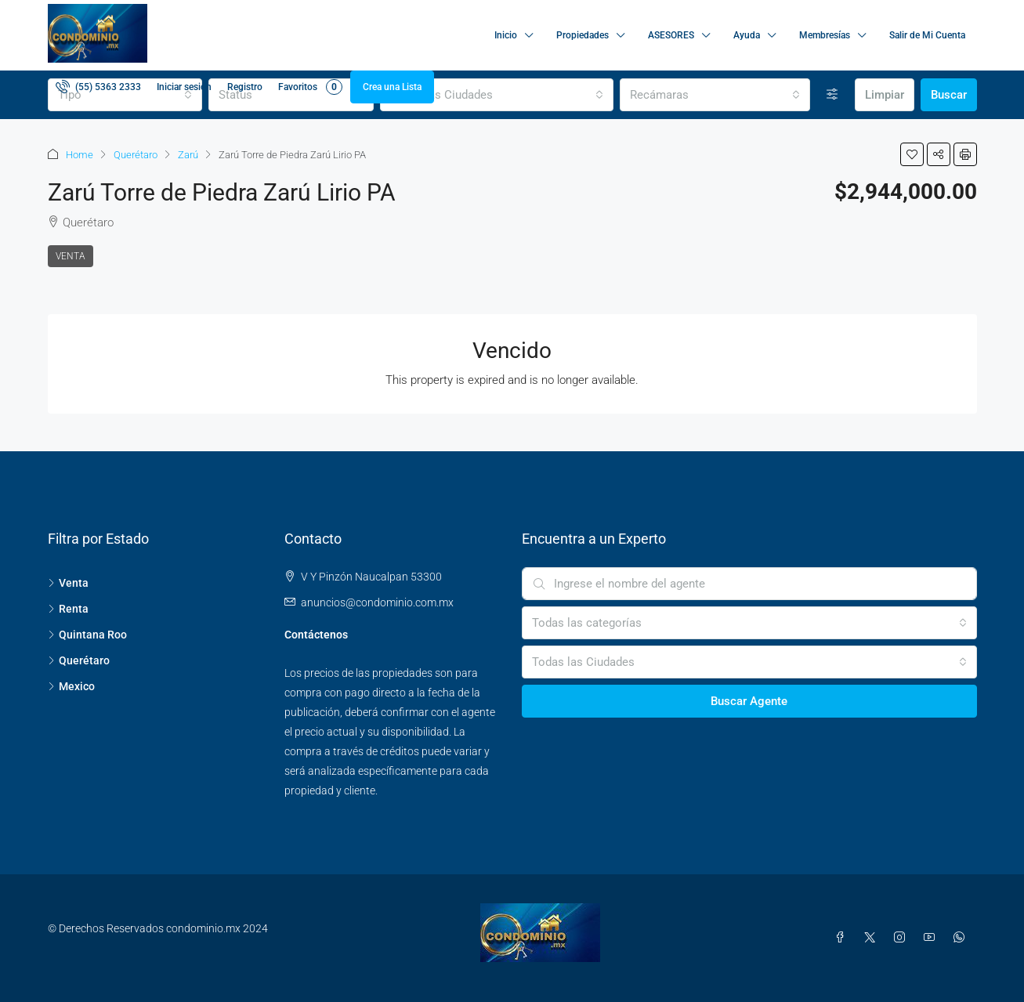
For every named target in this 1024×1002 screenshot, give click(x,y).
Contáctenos (316, 634)
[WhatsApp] (962, 937)
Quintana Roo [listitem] (87, 634)
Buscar (949, 95)
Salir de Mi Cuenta (927, 35)
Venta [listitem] (68, 583)
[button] (912, 154)
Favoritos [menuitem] (310, 87)
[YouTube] (932, 937)
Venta (70, 256)
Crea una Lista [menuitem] (392, 86)
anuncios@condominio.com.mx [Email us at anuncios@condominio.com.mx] (377, 602)
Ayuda (746, 35)
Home (79, 155)
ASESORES (671, 35)
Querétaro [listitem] (79, 660)
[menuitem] (98, 87)
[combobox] (497, 94)
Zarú (188, 155)
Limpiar (884, 95)
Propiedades (582, 35)
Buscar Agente (749, 701)
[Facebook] (843, 937)
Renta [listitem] (68, 608)
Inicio (505, 35)
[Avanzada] (832, 94)
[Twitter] (872, 937)
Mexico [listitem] (71, 686)
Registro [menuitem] (244, 86)
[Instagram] (902, 937)
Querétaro (135, 155)
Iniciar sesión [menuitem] (184, 86)
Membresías (824, 35)
